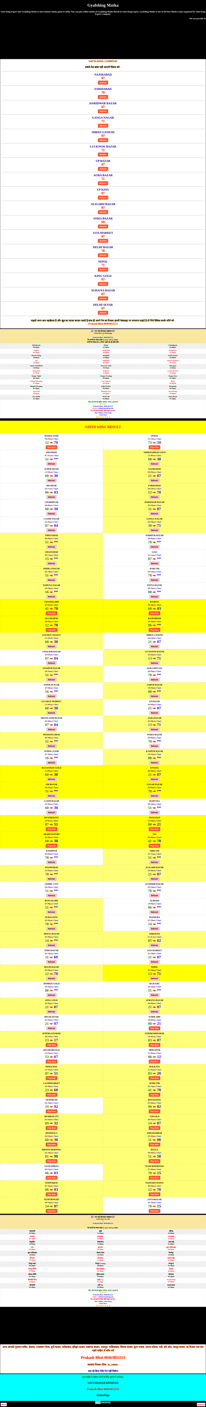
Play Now (51, 447)
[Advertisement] (103, 39)
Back (3, 1404)
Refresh (103, 83)
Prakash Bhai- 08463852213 (103, 337)
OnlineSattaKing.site (106, 408)
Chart (55, 439)
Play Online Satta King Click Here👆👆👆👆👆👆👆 (103, 415)
